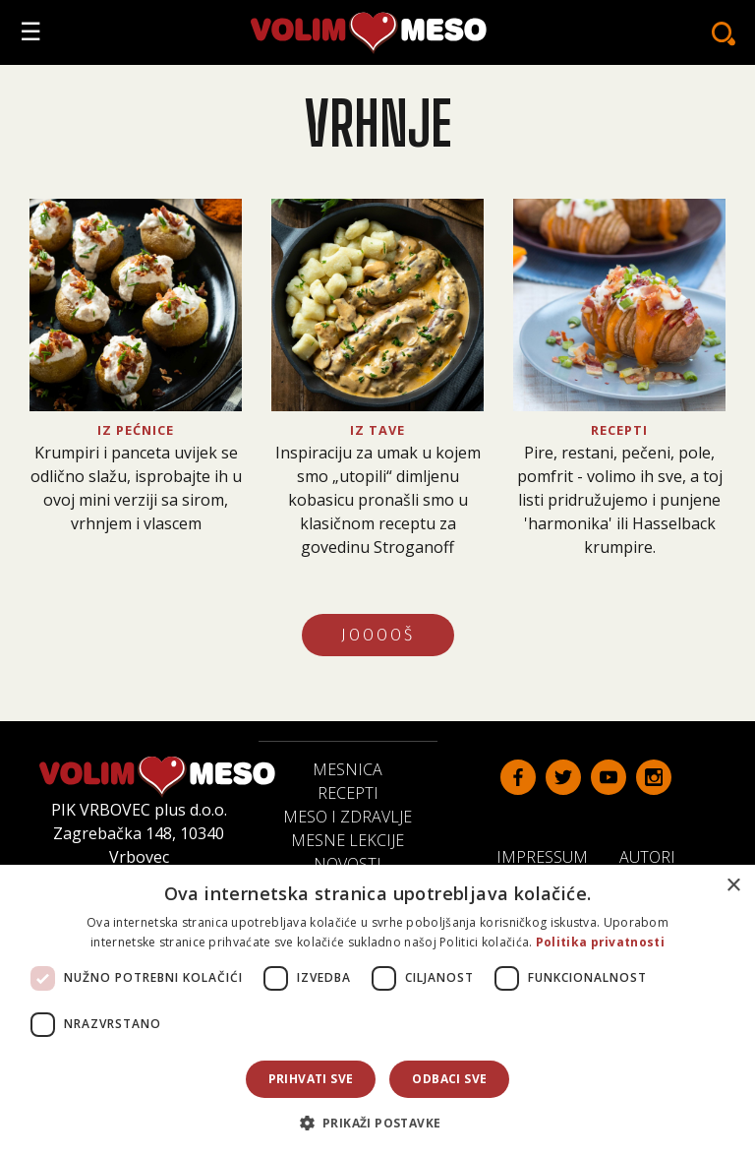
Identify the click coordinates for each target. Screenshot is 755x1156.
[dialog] (377, 1010)
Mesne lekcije (347, 840)
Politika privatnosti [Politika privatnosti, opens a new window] (600, 942)
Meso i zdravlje (347, 816)
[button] (378, 1122)
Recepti (348, 793)
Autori (655, 856)
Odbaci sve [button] (449, 1078)
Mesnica (347, 769)
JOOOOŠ (378, 635)
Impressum (550, 856)
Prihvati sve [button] (311, 1078)
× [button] (733, 886)
